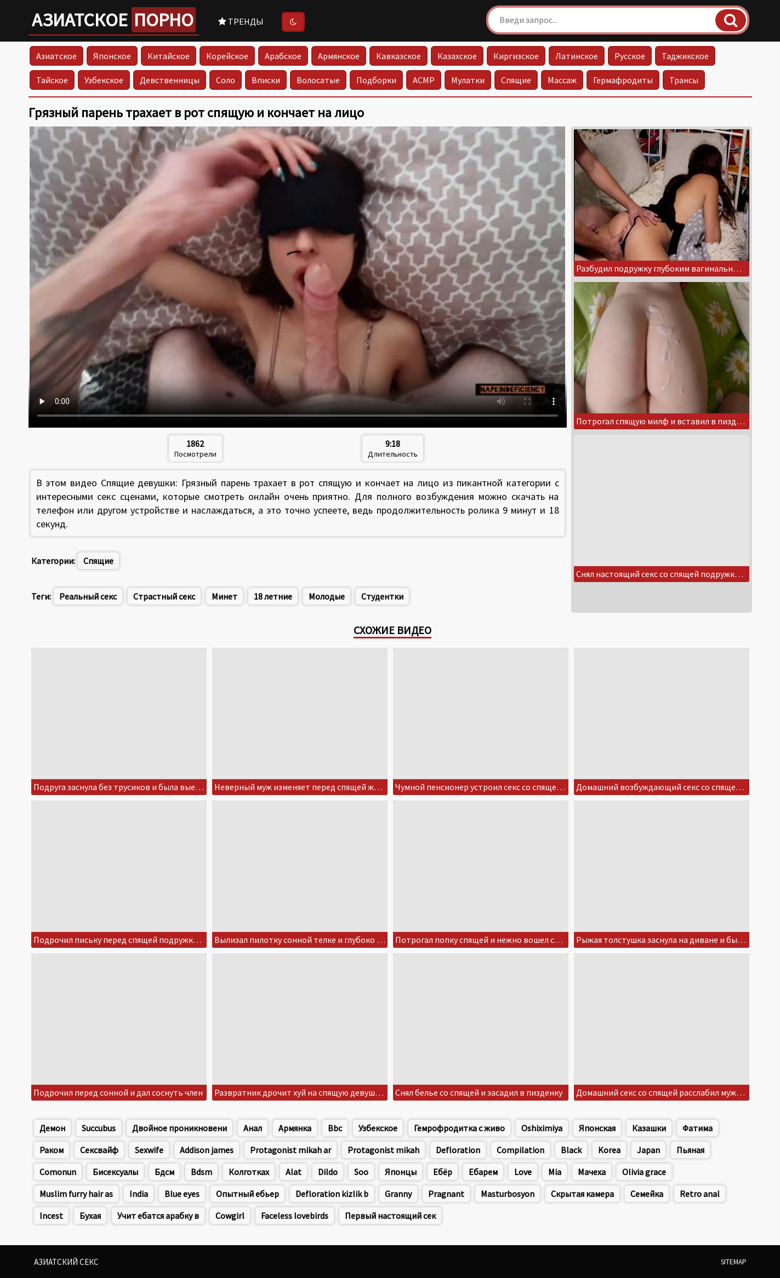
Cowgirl (229, 1215)
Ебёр (442, 1171)
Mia (554, 1171)
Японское (112, 55)
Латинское (576, 55)
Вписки (266, 79)
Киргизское (516, 55)
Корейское (227, 55)
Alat (293, 1171)
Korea (609, 1149)
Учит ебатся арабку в (158, 1215)
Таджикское (685, 55)
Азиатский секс (66, 1262)
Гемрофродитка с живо (459, 1127)
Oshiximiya (541, 1127)
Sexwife (149, 1149)
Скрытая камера (582, 1193)
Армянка (294, 1127)
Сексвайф (99, 1149)
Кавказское (398, 55)
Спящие (516, 79)
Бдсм (164, 1171)
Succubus (99, 1127)
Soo (361, 1171)
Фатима (697, 1127)
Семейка (646, 1193)
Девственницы (170, 79)
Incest (51, 1215)
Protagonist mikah (383, 1149)
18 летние (273, 596)
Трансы (683, 79)
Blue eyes (182, 1193)
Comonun (57, 1171)
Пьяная (690, 1149)
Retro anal (700, 1193)
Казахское (457, 55)
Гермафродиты (623, 79)
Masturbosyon (507, 1193)
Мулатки (468, 79)
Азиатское (114, 19)
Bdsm (201, 1171)
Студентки (382, 596)
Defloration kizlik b (331, 1193)
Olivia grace (644, 1171)
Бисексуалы (115, 1171)
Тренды (241, 21)
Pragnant (446, 1193)
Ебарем (483, 1171)
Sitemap (734, 1262)
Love (523, 1171)
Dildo (328, 1171)
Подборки (376, 79)
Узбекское (103, 79)
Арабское (283, 55)
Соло (225, 79)
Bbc (335, 1127)
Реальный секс (88, 596)
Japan (648, 1149)
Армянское (339, 55)
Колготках (249, 1171)
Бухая (90, 1215)
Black (571, 1149)
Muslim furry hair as (76, 1193)
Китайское (168, 55)
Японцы (401, 1171)
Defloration (458, 1149)
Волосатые (318, 79)
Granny (398, 1193)
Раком (51, 1149)
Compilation (520, 1149)
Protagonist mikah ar (290, 1149)
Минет (224, 596)
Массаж (562, 79)
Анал (252, 1127)
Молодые (327, 596)
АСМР (424, 79)
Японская (597, 1127)
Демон (52, 1127)
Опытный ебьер (247, 1193)
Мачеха (592, 1171)
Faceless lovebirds (294, 1215)
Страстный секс (164, 596)
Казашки (649, 1127)
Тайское (52, 79)
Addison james (207, 1149)
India (138, 1193)
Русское (629, 55)
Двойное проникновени (179, 1127)
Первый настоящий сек (390, 1215)
